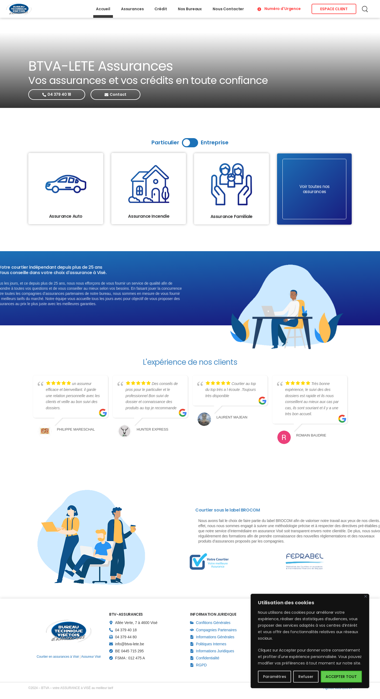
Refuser (305, 676)
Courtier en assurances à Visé (58, 657)
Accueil (103, 9)
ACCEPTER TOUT (341, 676)
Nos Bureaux (190, 9)
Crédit (160, 9)
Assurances (132, 9)
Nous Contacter (228, 9)
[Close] (365, 596)
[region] (310, 641)
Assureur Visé (91, 657)
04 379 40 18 (126, 630)
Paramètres (274, 676)
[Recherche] (365, 9)
